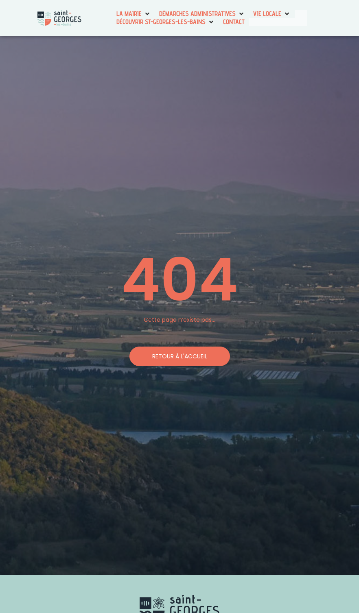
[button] (133, 14)
